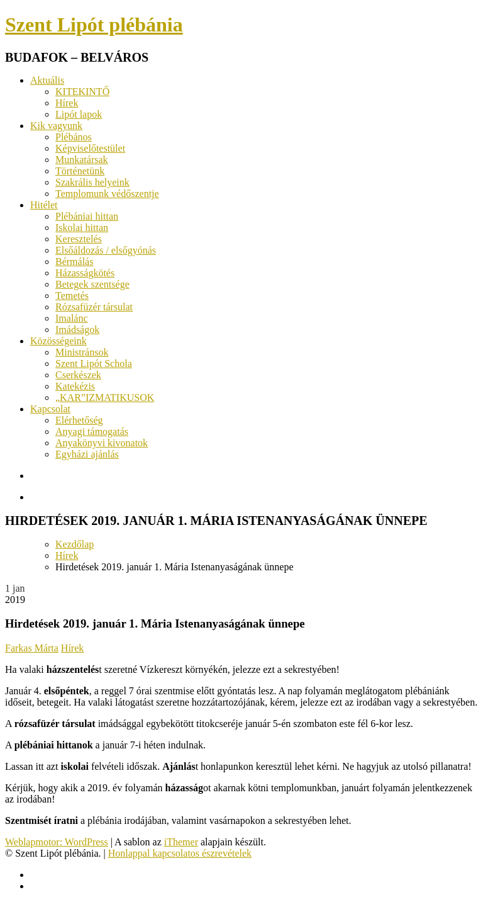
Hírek (66, 103)
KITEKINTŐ (82, 91)
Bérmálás (74, 261)
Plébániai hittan (86, 216)
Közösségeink (58, 340)
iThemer (181, 842)
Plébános (73, 137)
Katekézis (75, 386)
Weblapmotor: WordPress (56, 842)
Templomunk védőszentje (107, 193)
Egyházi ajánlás (87, 454)
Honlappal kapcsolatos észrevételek (180, 853)
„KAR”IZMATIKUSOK (104, 397)
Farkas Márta (31, 648)
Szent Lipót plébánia (94, 24)
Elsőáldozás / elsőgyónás (105, 250)
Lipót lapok (78, 114)
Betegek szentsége (92, 284)
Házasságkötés (84, 273)
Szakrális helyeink (92, 182)
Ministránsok (81, 352)
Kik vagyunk (56, 125)
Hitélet (44, 205)
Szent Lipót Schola (93, 363)
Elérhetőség (79, 420)
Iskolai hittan (81, 227)
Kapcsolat (50, 408)
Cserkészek (78, 374)
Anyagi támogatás (91, 431)
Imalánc (71, 318)
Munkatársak (81, 159)
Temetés (72, 295)
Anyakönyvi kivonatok (101, 442)
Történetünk (79, 171)
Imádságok (77, 329)
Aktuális (47, 80)
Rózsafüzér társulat (94, 307)
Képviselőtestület (90, 148)
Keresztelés (78, 239)
